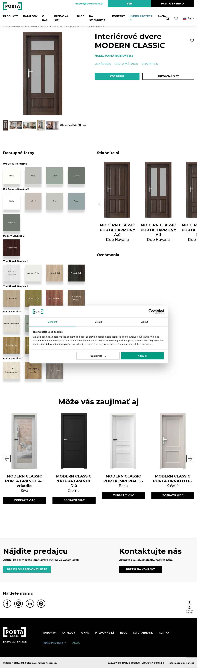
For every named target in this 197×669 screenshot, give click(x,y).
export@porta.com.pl (89, 3)
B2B (129, 3)
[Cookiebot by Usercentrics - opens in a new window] (150, 311)
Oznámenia (103, 63)
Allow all (142, 356)
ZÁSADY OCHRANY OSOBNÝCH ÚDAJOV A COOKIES (136, 663)
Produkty (10, 16)
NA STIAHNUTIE (143, 633)
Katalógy (29, 16)
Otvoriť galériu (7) (71, 125)
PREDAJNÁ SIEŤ (168, 76)
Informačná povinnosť (181, 663)
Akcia (162, 16)
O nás (85, 633)
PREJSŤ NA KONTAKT (140, 569)
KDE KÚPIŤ (117, 76)
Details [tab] (98, 321)
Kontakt (118, 16)
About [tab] (144, 321)
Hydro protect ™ (54, 643)
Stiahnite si (150, 63)
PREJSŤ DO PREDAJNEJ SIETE (27, 569)
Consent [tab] (52, 321)
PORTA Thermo (172, 3)
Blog (80, 16)
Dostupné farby (126, 63)
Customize (98, 356)
